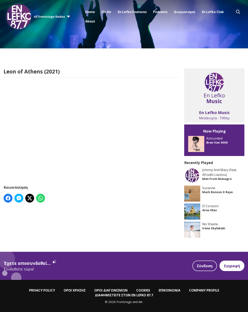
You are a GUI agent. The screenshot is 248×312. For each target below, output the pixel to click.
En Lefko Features (132, 12)
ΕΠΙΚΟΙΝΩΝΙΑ (169, 290)
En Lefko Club (213, 12)
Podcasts (160, 12)
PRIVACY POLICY (42, 290)
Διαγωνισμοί (184, 12)
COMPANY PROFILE (204, 290)
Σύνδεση (204, 265)
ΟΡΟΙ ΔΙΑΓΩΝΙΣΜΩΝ (111, 290)
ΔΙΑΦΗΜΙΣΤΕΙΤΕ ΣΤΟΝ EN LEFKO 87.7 (124, 295)
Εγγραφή (232, 265)
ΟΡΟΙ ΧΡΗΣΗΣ (75, 290)
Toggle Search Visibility (238, 12)
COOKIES (143, 290)
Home (90, 12)
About (90, 21)
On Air (106, 12)
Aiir (140, 302)
